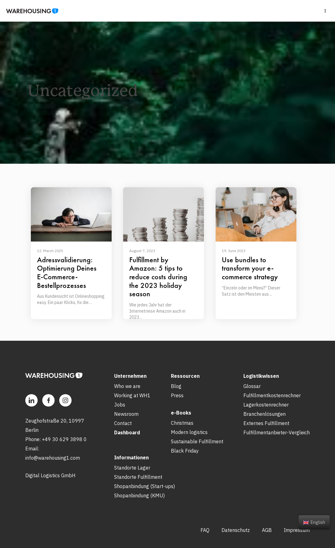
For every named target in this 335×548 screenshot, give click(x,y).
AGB (267, 530)
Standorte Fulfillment (138, 477)
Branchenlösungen (264, 414)
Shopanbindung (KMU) (139, 495)
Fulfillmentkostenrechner (272, 395)
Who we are (127, 386)
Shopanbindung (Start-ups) (144, 486)
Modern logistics (189, 432)
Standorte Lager (132, 468)
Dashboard (127, 432)
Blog (176, 386)
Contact (123, 423)
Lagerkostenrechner (266, 405)
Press (177, 395)
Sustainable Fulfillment (197, 441)
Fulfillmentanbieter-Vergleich (276, 432)
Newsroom (126, 414)
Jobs (119, 405)
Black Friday (185, 451)
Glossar (252, 386)
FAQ (205, 530)
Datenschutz (235, 530)
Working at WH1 (132, 395)
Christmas (182, 423)
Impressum (297, 530)
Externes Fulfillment (266, 423)
